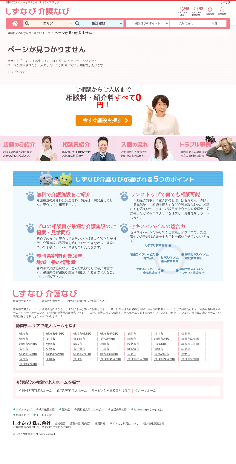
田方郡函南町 (109, 354)
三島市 (104, 349)
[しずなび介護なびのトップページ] (15, 23)
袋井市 (185, 333)
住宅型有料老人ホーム (72, 390)
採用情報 (100, 423)
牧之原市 (133, 344)
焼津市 (50, 344)
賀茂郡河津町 (190, 359)
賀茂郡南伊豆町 (137, 359)
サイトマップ (24, 409)
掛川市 (158, 333)
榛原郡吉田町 (190, 344)
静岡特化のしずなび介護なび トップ (29, 33)
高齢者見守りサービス (90, 409)
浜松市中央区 (55, 333)
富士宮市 (79, 349)
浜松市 (23, 333)
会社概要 (60, 423)
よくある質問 (44, 414)
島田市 (104, 344)
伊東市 (131, 354)
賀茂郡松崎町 (28, 364)
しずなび (225, 2)
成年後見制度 (47, 409)
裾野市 (158, 349)
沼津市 (50, 349)
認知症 (66, 409)
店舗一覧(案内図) (80, 423)
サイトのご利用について (124, 423)
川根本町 (160, 344)
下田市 (50, 359)
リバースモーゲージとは (148, 409)
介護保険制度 (119, 409)
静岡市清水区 (28, 344)
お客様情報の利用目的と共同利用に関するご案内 (42, 427)
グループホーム (145, 390)
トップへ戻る (16, 71)
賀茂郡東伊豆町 (110, 359)
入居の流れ (186, 23)
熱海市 (185, 354)
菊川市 (50, 339)
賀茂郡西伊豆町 (164, 359)
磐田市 (131, 333)
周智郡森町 (107, 339)
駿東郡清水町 (55, 354)
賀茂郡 (77, 359)
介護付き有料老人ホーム (35, 390)
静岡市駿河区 (190, 339)
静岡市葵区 (161, 339)
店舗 (214, 23)
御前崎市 (79, 339)
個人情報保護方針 (153, 423)
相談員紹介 (22, 414)
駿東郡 (185, 349)
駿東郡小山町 (82, 354)
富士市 (23, 349)
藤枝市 (77, 344)
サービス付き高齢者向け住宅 (111, 390)
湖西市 (23, 339)
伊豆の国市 (161, 354)
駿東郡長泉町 (28, 354)
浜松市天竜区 (109, 333)
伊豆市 (23, 359)
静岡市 (131, 339)
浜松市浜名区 (82, 333)
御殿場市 (133, 349)
